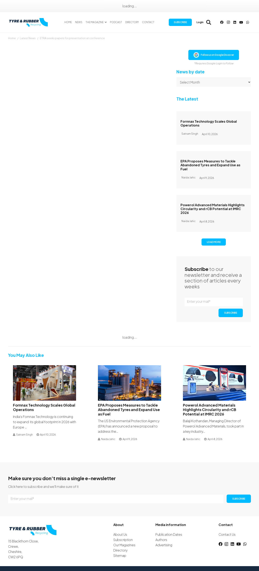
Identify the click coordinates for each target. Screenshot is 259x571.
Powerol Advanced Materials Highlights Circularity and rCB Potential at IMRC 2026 (212, 209)
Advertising (163, 545)
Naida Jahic (108, 439)
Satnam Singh (24, 434)
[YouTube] (241, 22)
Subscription (123, 540)
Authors (161, 540)
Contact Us (227, 534)
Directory (120, 550)
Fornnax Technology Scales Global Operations (208, 123)
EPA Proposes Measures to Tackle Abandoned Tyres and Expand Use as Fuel (210, 165)
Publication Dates (168, 534)
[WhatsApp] (247, 22)
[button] (105, 22)
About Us (120, 534)
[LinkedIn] (234, 22)
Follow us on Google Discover (213, 55)
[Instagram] (228, 22)
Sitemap (119, 555)
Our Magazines (124, 545)
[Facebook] (222, 22)
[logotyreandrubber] (29, 22)
